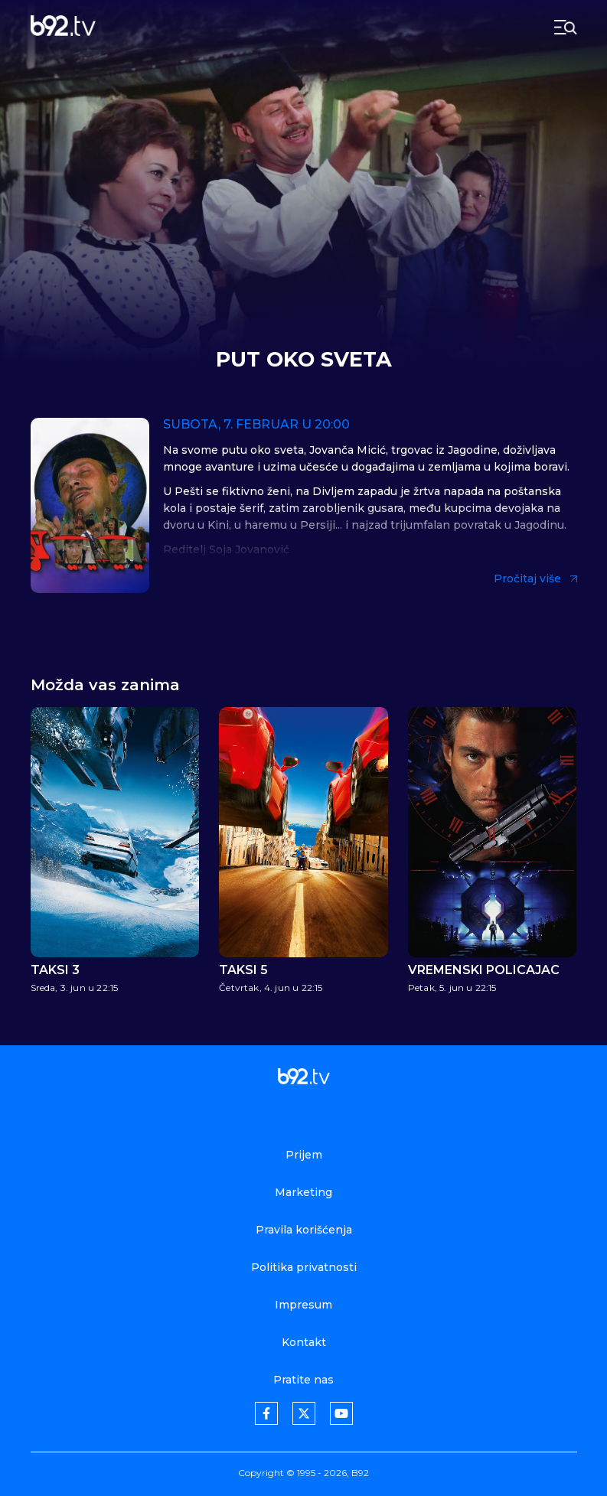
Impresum (303, 1305)
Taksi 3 (55, 970)
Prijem (304, 1155)
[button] (555, 827)
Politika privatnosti (304, 1267)
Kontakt (304, 1342)
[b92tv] (63, 27)
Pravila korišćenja (304, 1230)
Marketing (303, 1192)
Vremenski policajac (484, 970)
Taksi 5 (243, 970)
